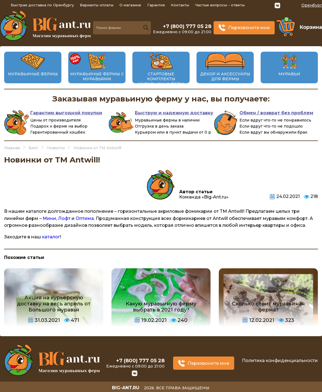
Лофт (64, 218)
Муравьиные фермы (33, 73)
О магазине (130, 5)
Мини (49, 218)
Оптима (85, 218)
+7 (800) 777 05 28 (187, 26)
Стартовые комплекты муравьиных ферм (161, 78)
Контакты (180, 5)
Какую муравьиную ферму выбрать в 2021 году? (161, 307)
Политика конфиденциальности (280, 360)
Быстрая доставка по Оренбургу (42, 5)
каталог (51, 236)
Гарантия (156, 5)
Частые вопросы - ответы (220, 5)
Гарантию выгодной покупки (66, 112)
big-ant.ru (125, 386)
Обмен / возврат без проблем (276, 112)
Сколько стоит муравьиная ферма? (268, 307)
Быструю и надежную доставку (174, 112)
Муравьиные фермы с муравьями (97, 76)
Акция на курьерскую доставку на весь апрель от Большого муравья (54, 304)
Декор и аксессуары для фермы (225, 76)
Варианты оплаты (96, 5)
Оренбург (311, 5)
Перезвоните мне (249, 27)
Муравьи (289, 73)
